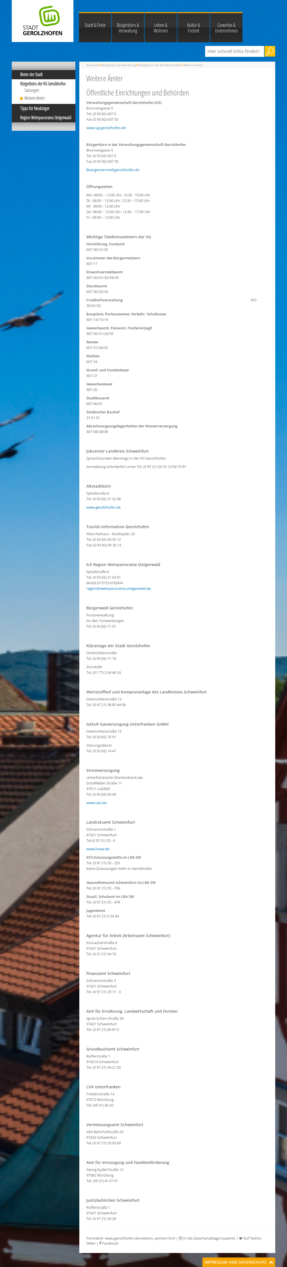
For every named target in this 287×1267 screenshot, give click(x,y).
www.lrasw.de (97, 848)
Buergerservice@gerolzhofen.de (112, 169)
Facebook (108, 1243)
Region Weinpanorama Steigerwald (45, 118)
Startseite (92, 65)
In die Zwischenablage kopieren (207, 1238)
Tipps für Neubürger (34, 108)
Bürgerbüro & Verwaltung (128, 28)
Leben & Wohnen (161, 28)
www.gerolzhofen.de (103, 507)
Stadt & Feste (95, 25)
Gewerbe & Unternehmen (226, 28)
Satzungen (31, 90)
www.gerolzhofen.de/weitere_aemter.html (140, 1238)
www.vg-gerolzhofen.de (106, 127)
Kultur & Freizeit (193, 28)
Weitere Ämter (34, 98)
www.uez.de (96, 802)
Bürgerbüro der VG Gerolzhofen (43, 84)
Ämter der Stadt (31, 74)
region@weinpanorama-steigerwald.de (118, 588)
